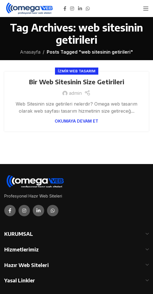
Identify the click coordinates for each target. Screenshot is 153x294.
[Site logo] (29, 8)
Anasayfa (30, 52)
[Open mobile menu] (146, 8)
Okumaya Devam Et (76, 121)
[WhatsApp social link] (87, 8)
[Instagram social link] (72, 8)
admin (75, 93)
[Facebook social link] (65, 8)
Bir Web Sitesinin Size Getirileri (76, 82)
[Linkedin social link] (80, 8)
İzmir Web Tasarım (76, 71)
